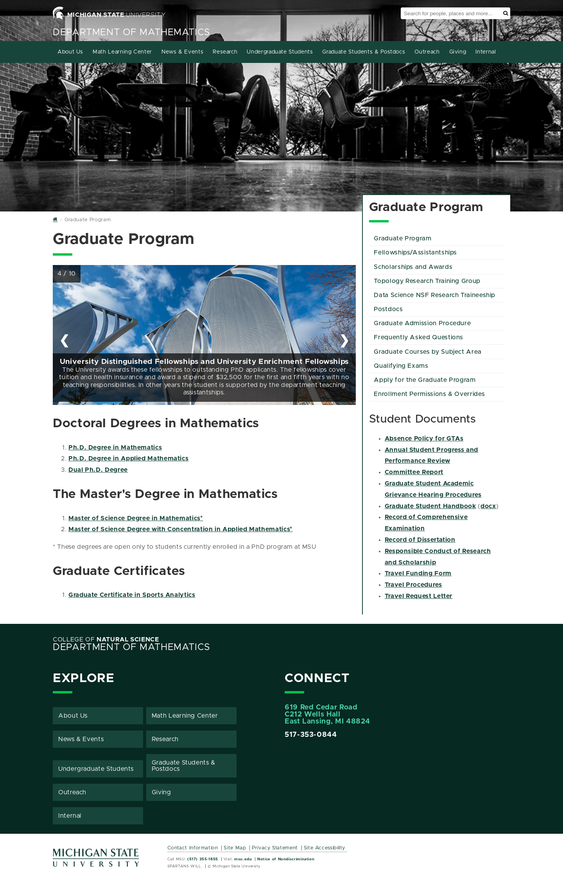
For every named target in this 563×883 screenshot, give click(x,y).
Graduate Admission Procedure (422, 323)
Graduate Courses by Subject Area (427, 352)
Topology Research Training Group (427, 281)
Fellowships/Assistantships (415, 252)
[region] (204, 335)
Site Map (235, 848)
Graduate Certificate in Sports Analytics (131, 595)
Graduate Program (402, 238)
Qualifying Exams (401, 366)
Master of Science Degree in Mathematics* (135, 518)
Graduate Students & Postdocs (363, 52)
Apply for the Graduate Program (424, 380)
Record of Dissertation (420, 540)
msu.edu (243, 859)
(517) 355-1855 (202, 859)
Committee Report (414, 472)
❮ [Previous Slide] (64, 340)
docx (488, 506)
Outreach (426, 52)
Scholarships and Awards (413, 267)
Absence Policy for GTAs (424, 438)
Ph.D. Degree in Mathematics (115, 447)
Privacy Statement (275, 848)
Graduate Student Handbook (430, 506)
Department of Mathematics (131, 32)
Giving (457, 52)
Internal (485, 52)
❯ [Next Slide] (344, 340)
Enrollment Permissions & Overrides (429, 394)
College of (106, 639)
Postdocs (388, 309)
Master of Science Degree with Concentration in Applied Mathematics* (180, 529)
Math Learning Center (122, 52)
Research (225, 52)
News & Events (182, 52)
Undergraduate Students (280, 52)
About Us (70, 52)
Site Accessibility (325, 848)
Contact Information (192, 848)
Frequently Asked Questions (418, 337)
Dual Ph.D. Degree (98, 470)
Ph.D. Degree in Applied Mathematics (128, 458)
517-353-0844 (311, 734)
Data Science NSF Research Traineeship (434, 295)
